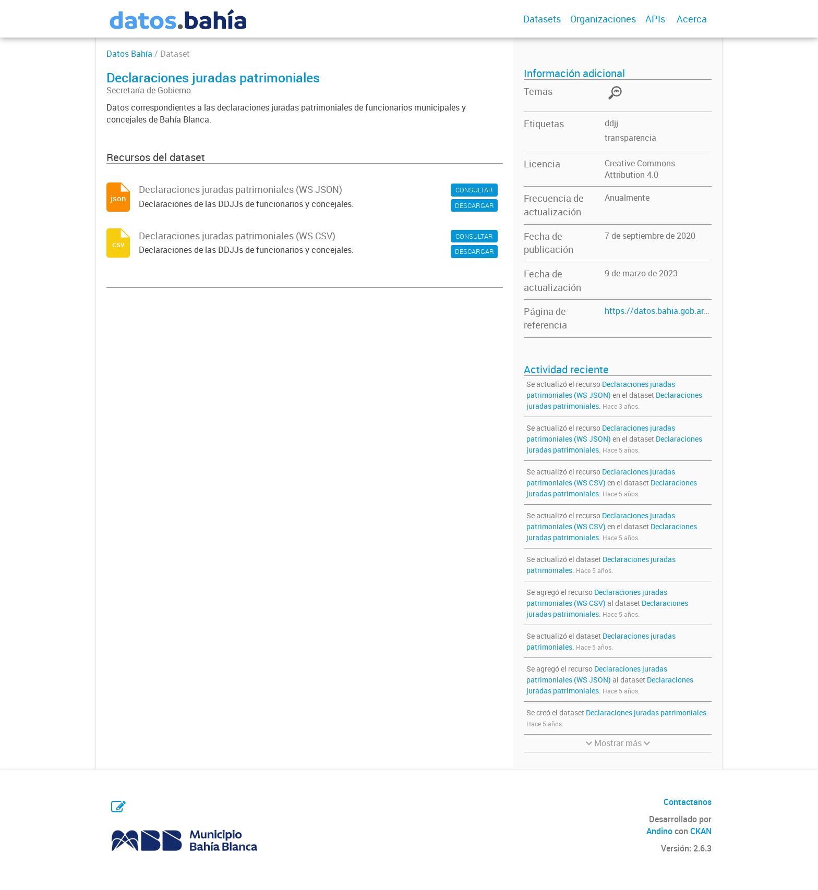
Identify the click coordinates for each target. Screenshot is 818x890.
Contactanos (688, 802)
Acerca (692, 19)
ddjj (611, 123)
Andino (659, 831)
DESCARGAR (474, 205)
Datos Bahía (129, 53)
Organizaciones (603, 19)
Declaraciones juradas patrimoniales (646, 712)
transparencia (630, 137)
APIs (655, 19)
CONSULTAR (474, 189)
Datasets (542, 19)
